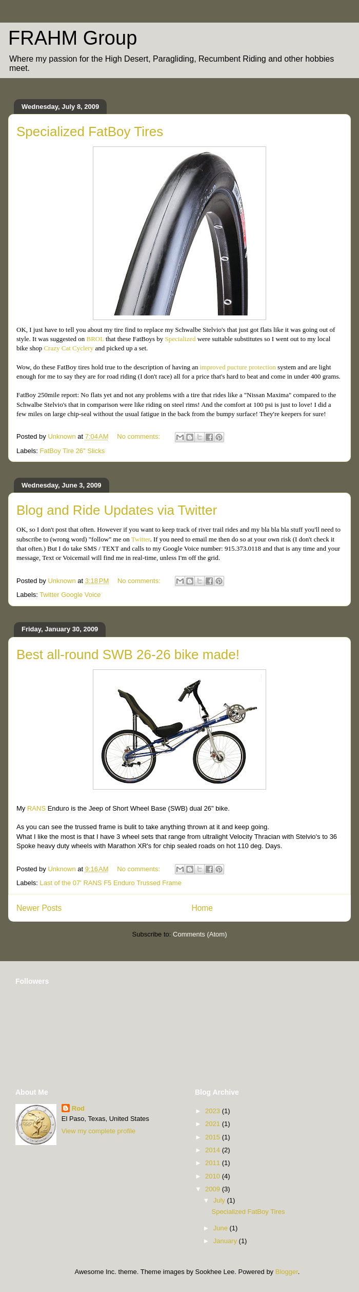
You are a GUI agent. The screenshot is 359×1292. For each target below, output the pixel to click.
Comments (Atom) (200, 934)
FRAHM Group (72, 38)
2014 (213, 1150)
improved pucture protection (238, 367)
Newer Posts (39, 908)
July (220, 1200)
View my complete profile (98, 1131)
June (221, 1228)
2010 (213, 1176)
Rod (78, 1108)
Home (202, 908)
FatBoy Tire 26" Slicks (72, 451)
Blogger (286, 1272)
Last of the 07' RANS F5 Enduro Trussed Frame (111, 883)
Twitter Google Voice (70, 594)
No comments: (139, 436)
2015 (213, 1137)
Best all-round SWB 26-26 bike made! (128, 654)
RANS (36, 808)
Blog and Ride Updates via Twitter (116, 510)
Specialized (180, 339)
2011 (213, 1163)
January (226, 1241)
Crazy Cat (69, 348)
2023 (213, 1111)
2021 (213, 1124)
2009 (213, 1189)
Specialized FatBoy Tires (89, 131)
